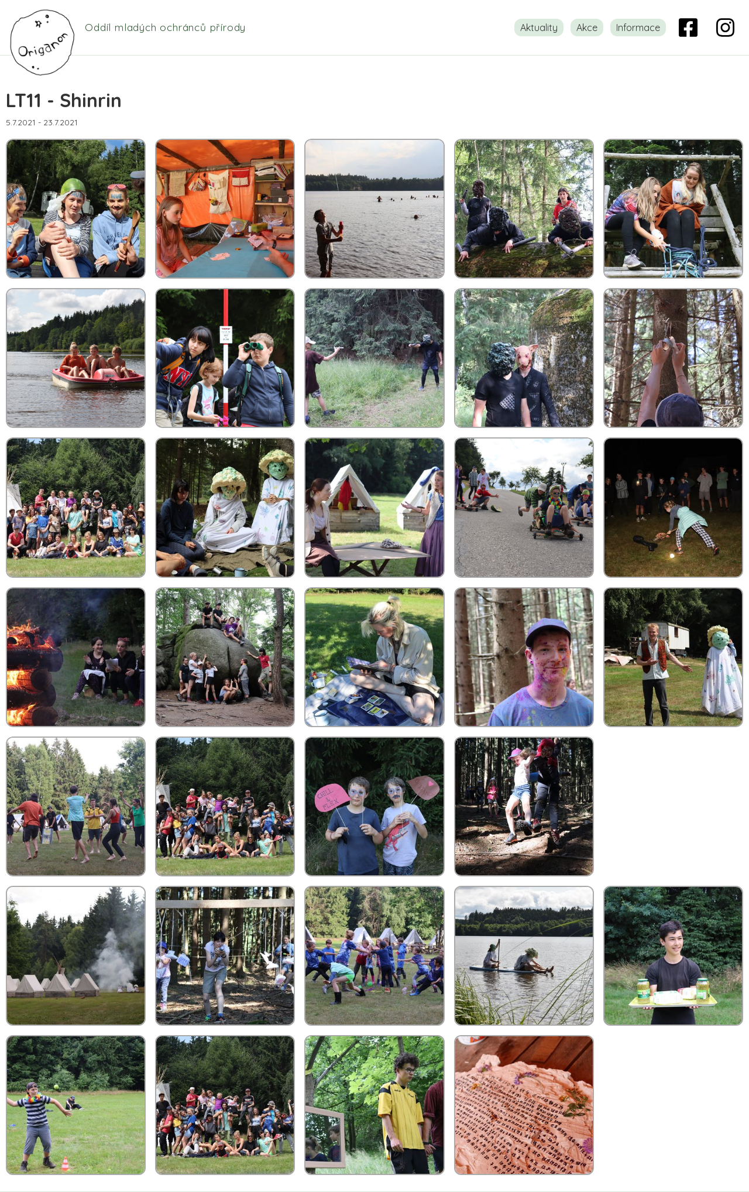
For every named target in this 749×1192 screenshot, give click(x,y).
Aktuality (539, 27)
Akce (586, 27)
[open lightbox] (76, 209)
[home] (136, 27)
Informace (638, 27)
